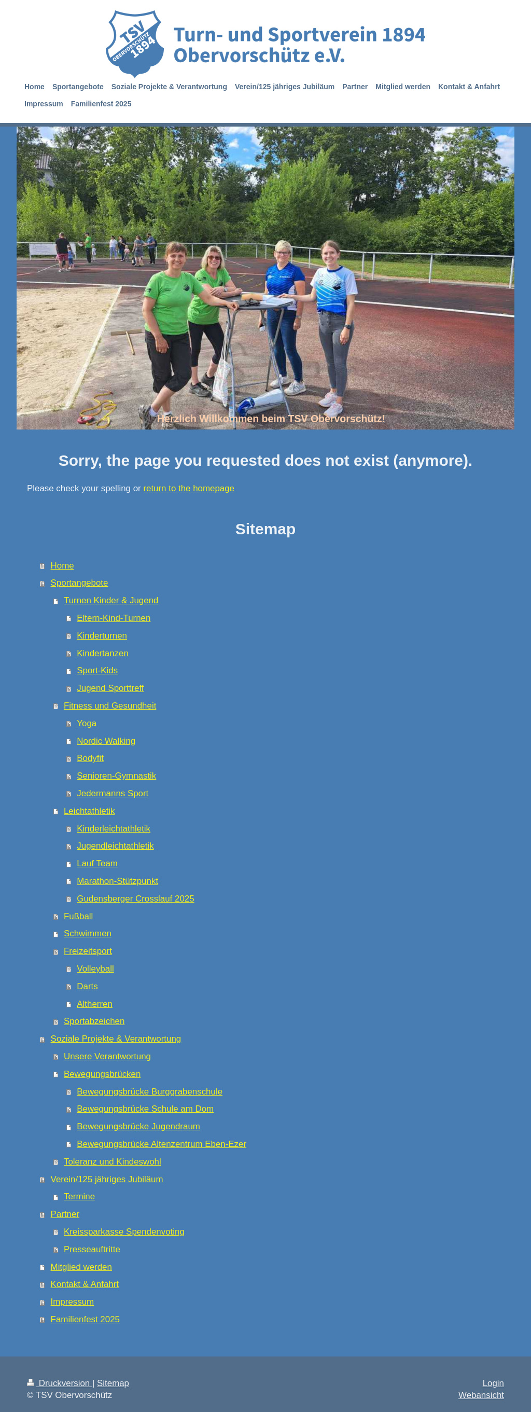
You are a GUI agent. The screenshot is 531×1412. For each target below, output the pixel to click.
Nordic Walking (106, 741)
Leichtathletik (89, 811)
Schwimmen (87, 933)
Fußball (78, 916)
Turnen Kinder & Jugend (111, 600)
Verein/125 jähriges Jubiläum (107, 1179)
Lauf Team (97, 863)
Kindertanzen (103, 653)
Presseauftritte (92, 1249)
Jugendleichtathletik (115, 846)
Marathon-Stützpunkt (117, 881)
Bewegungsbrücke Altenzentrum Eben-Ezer (161, 1144)
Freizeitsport (88, 951)
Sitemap (113, 1383)
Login (493, 1383)
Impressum (72, 1302)
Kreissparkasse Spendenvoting (124, 1232)
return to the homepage (188, 488)
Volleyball (95, 969)
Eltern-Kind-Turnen (113, 618)
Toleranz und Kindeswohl (112, 1162)
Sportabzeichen (94, 1021)
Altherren (95, 1004)
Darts (87, 986)
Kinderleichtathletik (113, 829)
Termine (79, 1196)
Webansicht (481, 1395)
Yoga (86, 723)
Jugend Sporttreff (110, 688)
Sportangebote (79, 583)
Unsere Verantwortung (107, 1056)
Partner (65, 1214)
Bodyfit (90, 758)
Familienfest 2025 (85, 1319)
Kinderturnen (102, 636)
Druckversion (59, 1383)
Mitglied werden (81, 1267)
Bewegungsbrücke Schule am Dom (145, 1109)
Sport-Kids (97, 670)
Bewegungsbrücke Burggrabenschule (149, 1092)
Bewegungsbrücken (102, 1074)
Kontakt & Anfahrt (85, 1284)
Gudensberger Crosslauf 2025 (135, 899)
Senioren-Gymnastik (116, 776)
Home (62, 566)
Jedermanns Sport (112, 793)
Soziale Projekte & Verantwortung (116, 1039)
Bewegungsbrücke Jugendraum (138, 1126)
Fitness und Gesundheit (110, 706)
